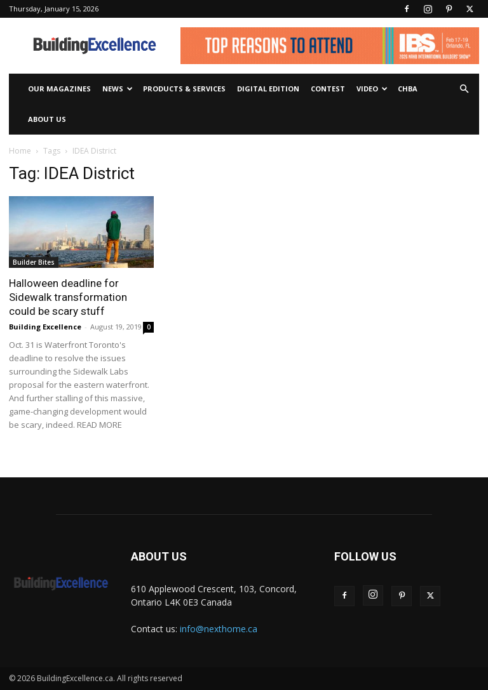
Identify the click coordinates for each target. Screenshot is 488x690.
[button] (464, 89)
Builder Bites (34, 262)
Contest (328, 88)
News (117, 88)
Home (20, 150)
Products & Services (184, 88)
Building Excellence (45, 326)
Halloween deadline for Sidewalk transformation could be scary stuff (68, 297)
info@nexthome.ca (218, 629)
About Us (47, 119)
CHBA (407, 88)
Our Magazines (59, 88)
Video (372, 88)
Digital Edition (268, 88)
